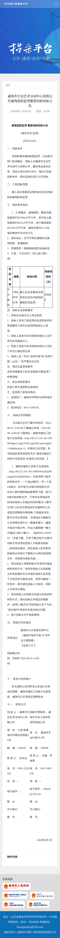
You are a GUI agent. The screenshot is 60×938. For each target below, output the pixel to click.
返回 (8, 85)
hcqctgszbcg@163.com (30, 927)
